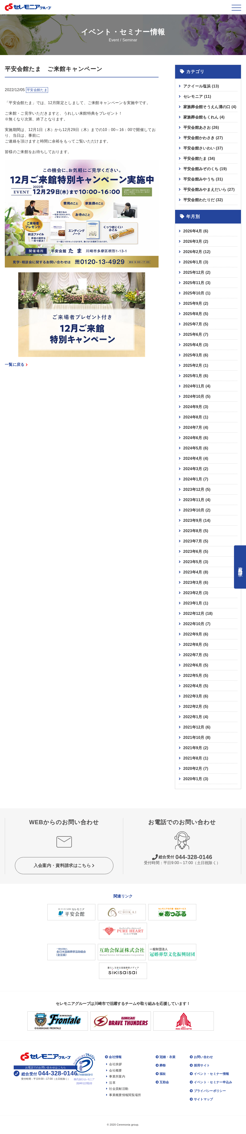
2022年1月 (192, 717)
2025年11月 (193, 283)
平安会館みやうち (203, 179)
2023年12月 (193, 489)
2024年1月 (192, 479)
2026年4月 (192, 231)
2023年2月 (192, 593)
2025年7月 (192, 324)
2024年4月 (192, 458)
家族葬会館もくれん (204, 117)
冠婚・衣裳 (166, 1057)
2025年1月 (192, 376)
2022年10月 (193, 624)
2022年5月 (192, 675)
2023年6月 (192, 551)
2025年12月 (193, 272)
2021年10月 (193, 737)
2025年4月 (192, 345)
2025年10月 (193, 293)
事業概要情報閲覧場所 (123, 1095)
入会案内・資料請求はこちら (64, 865)
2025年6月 (192, 334)
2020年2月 (192, 768)
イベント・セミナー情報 (209, 1074)
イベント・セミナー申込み (211, 1082)
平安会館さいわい (203, 148)
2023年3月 (192, 582)
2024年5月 (192, 448)
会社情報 (113, 1057)
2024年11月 (193, 386)
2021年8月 (192, 758)
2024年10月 (193, 396)
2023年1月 (192, 603)
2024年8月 (192, 417)
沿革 (111, 1082)
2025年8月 (192, 314)
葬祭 (161, 1065)
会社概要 (114, 1070)
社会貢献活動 (117, 1088)
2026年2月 (192, 252)
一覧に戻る (16, 364)
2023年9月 (192, 520)
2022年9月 (192, 634)
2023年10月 (193, 510)
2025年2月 (192, 365)
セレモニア (197, 96)
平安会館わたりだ (203, 200)
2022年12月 (193, 613)
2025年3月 (192, 355)
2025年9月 (192, 303)
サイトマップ (201, 1099)
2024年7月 (192, 427)
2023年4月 (192, 572)
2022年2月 (192, 706)
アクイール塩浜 (201, 86)
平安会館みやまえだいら (209, 189)
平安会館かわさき (203, 138)
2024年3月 (192, 469)
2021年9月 (192, 748)
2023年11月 (193, 500)
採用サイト (200, 1065)
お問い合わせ (201, 1057)
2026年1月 (192, 262)
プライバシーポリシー (208, 1091)
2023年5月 (192, 562)
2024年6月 (192, 438)
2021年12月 (193, 727)
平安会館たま (199, 158)
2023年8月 (192, 531)
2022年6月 (192, 665)
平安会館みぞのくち (205, 169)
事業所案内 (115, 1076)
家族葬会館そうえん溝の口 (209, 107)
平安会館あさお (201, 127)
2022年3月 (192, 696)
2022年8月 (192, 644)
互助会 (162, 1082)
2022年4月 (192, 686)
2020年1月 (192, 779)
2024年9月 (192, 407)
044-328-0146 (182, 857)
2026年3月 (192, 241)
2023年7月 (192, 541)
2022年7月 (192, 655)
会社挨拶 (114, 1064)
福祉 (161, 1074)
